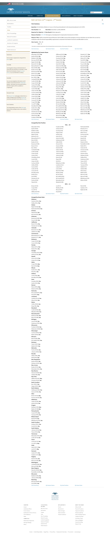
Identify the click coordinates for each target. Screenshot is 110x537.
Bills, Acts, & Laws (11, 20)
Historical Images (61, 510)
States (25, 516)
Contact (25, 507)
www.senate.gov (78, 531)
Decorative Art (61, 508)
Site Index (24, 99)
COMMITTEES (26, 518)
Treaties (9, 27)
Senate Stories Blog (79, 522)
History (25, 524)
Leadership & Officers (28, 508)
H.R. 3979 (43, 35)
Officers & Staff (78, 507)
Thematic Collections (62, 514)
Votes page (23, 107)
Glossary (23, 97)
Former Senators (27, 510)
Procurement (70, 531)
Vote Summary (35, 49)
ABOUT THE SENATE (79, 505)
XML (103, 24)
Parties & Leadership (79, 512)
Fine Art (59, 507)
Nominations (10, 23)
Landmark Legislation (12, 40)
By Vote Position (64, 49)
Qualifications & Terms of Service (30, 512)
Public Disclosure (11, 49)
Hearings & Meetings (27, 522)
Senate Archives (11, 46)
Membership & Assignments (29, 520)
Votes (8, 30)
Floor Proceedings (11, 33)
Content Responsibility (38, 531)
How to (8, 59)
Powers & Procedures (79, 508)
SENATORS (26, 505)
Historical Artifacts (61, 512)
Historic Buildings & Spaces (80, 514)
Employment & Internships (62, 531)
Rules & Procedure (11, 36)
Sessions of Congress (12, 43)
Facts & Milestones (27, 514)
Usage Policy (46, 531)
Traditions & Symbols (79, 516)
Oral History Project (79, 518)
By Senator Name (50, 49)
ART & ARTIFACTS (62, 505)
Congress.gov (23, 82)
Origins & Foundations (79, 510)
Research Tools (12, 96)
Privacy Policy (52, 531)
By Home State (78, 49)
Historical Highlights (79, 520)
